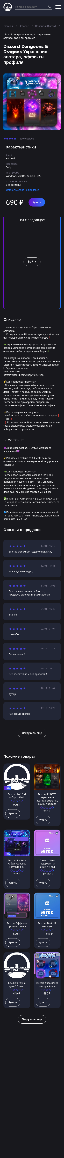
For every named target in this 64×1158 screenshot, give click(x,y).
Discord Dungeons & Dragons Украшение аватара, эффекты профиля (27, 36)
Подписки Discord (45, 26)
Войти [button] (32, 262)
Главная (8, 26)
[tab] (22, 530)
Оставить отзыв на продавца (22, 189)
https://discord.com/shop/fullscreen (23, 374)
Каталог (24, 26)
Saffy (8, 167)
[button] (58, 6)
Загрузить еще (32, 733)
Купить (37, 202)
